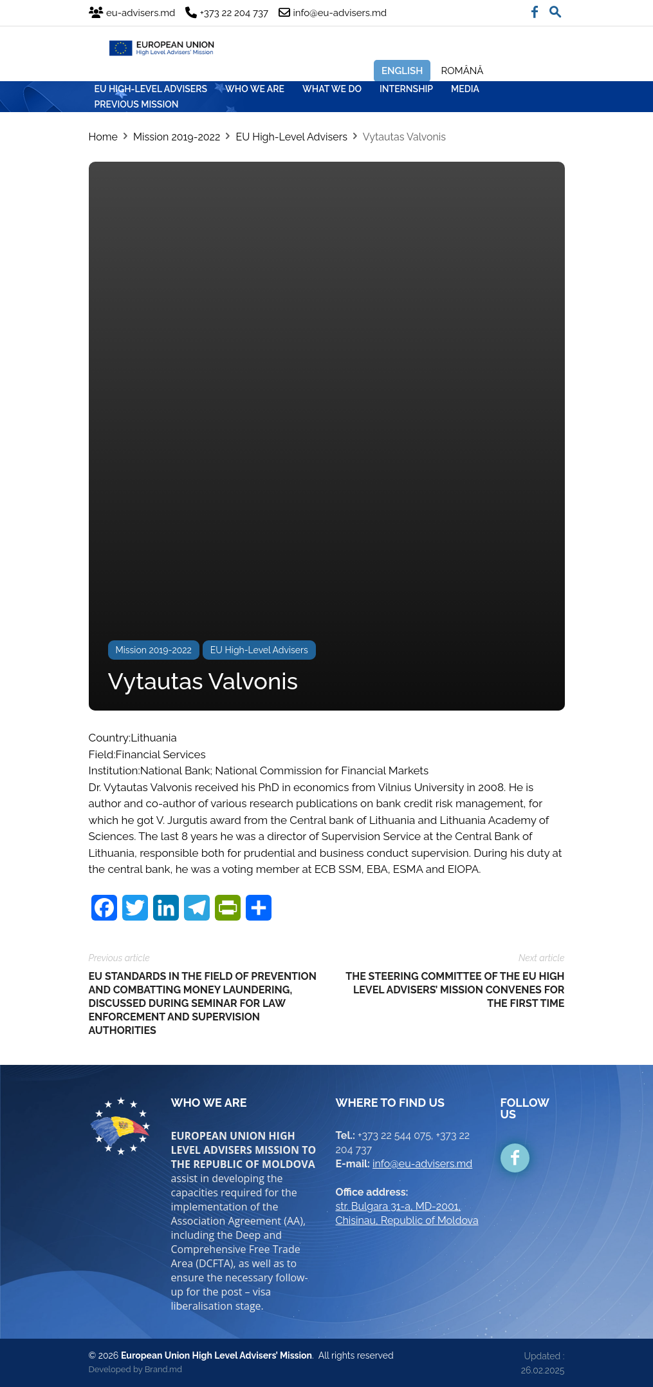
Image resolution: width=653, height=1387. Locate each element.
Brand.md (163, 1369)
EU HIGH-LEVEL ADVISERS (151, 89)
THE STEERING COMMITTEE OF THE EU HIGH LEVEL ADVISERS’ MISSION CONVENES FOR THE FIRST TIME (454, 989)
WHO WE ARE (254, 89)
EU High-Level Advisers (291, 137)
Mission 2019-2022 (176, 137)
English (402, 71)
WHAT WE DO (332, 89)
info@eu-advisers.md (422, 1164)
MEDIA (465, 89)
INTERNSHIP (406, 89)
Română (462, 71)
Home (103, 137)
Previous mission (137, 104)
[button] (555, 9)
